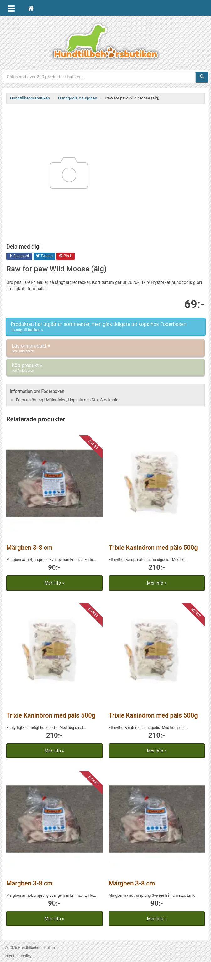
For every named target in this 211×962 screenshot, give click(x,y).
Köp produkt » (105, 367)
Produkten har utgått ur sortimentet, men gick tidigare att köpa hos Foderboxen (105, 327)
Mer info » (54, 582)
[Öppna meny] (11, 7)
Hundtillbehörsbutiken (105, 41)
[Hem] (31, 8)
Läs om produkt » (105, 348)
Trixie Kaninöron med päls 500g (153, 547)
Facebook (19, 256)
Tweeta (44, 256)
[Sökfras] (99, 77)
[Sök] (202, 77)
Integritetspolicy (18, 956)
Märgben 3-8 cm (29, 547)
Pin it (65, 256)
